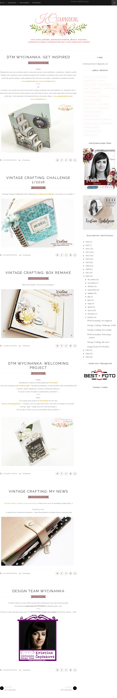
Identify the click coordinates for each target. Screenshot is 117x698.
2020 (87, 262)
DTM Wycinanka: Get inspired (38, 57)
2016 (87, 276)
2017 (87, 273)
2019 (87, 266)
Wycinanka (44, 401)
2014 (87, 353)
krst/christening (90, 104)
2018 (87, 269)
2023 (87, 252)
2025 (87, 245)
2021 (87, 259)
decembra (92, 279)
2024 (87, 249)
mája (89, 303)
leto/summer (103, 104)
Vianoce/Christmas (105, 84)
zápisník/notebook (90, 135)
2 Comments (26, 160)
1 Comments (26, 346)
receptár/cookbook (91, 123)
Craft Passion (101, 77)
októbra (91, 286)
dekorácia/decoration (92, 92)
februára (91, 314)
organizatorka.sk (38, 63)
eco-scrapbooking (90, 96)
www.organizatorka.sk (61, 96)
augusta (91, 293)
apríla (90, 307)
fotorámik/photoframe (92, 100)
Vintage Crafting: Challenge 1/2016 (101, 325)
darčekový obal (109, 88)
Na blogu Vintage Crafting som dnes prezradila (20, 503)
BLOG (2, 3)
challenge (38, 187)
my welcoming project (13, 404)
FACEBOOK (12, 3)
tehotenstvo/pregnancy (92, 131)
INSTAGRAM (24, 3)
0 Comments (26, 255)
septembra (92, 290)
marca (90, 310)
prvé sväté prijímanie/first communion (97, 119)
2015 (87, 350)
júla (89, 297)
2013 (87, 357)
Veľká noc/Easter (90, 84)
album (86, 88)
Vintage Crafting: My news (38, 491)
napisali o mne (89, 108)
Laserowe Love (89, 81)
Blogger (86, 1)
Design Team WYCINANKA (38, 591)
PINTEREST (36, 3)
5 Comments (26, 670)
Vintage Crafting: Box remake (38, 273)
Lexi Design (101, 81)
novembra (92, 283)
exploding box (105, 96)
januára (91, 317)
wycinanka (38, 373)
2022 (87, 255)
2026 (87, 242)
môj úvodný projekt (22, 386)
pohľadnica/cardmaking (92, 112)
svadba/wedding (106, 123)
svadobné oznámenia (91, 127)
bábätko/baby (96, 88)
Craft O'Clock (89, 77)
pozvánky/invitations (91, 116)
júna (89, 300)
